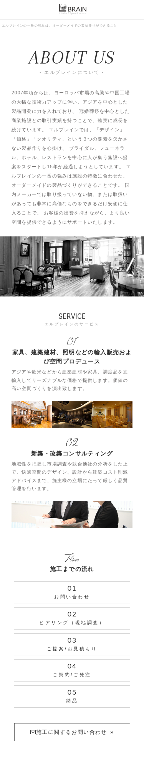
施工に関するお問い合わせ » (72, 732)
